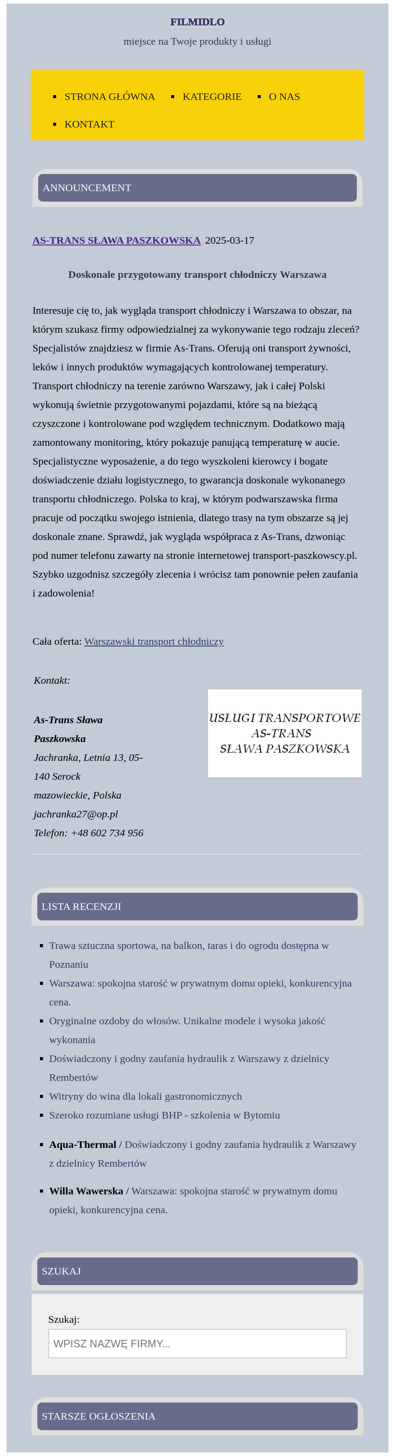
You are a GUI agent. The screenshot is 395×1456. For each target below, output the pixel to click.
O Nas (284, 96)
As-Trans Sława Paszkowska (116, 240)
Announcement (87, 187)
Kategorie (212, 96)
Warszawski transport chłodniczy (154, 641)
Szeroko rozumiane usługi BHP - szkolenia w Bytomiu (164, 1115)
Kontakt (90, 124)
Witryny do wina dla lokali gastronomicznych (145, 1096)
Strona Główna (110, 96)
